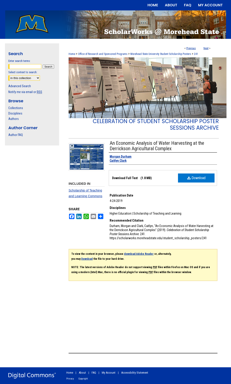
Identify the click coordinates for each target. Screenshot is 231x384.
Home (72, 54)
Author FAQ (15, 135)
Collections (15, 108)
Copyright (83, 378)
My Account (109, 372)
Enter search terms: (19, 61)
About (82, 372)
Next (205, 48)
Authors (13, 119)
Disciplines (15, 113)
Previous (191, 48)
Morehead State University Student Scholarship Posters (160, 54)
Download (196, 178)
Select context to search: (22, 72)
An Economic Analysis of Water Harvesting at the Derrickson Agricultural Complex (157, 145)
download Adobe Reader (139, 253)
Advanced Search (19, 86)
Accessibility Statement (134, 372)
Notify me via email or (25, 92)
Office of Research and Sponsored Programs (102, 54)
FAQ (94, 372)
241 (196, 54)
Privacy (70, 378)
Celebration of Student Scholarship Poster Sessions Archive (156, 124)
